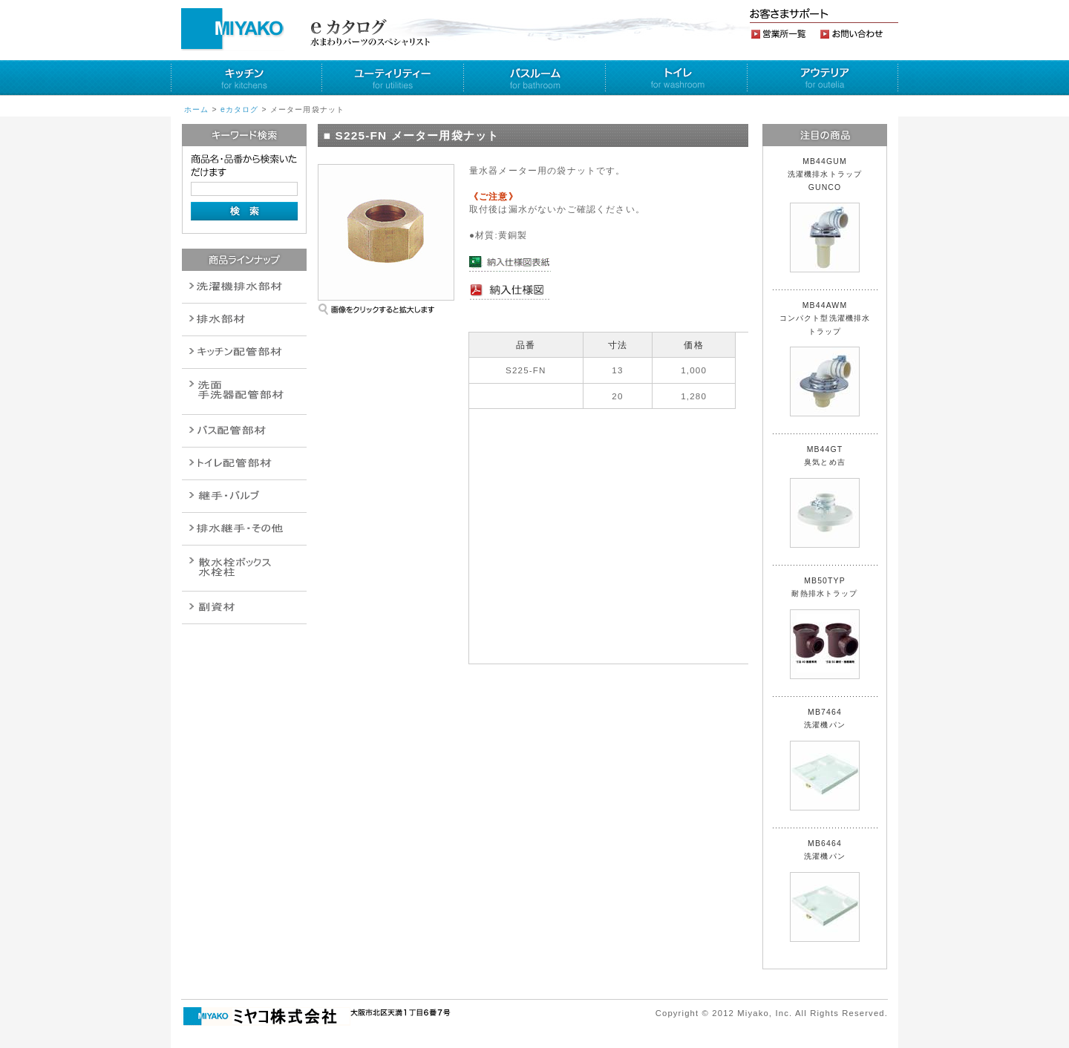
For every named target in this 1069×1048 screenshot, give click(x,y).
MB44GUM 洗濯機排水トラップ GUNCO (829, 214)
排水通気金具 (244, 287)
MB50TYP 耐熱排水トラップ (825, 628)
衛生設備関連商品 (244, 319)
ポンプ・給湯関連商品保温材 (244, 463)
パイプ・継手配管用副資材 (244, 352)
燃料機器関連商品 (244, 529)
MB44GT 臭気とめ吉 (825, 496)
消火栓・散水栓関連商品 (244, 568)
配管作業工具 (244, 496)
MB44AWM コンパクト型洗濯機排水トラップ (825, 358)
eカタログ (239, 109)
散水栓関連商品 (244, 391)
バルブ (244, 431)
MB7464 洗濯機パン (825, 759)
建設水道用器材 (244, 607)
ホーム (196, 109)
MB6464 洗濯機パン (825, 890)
